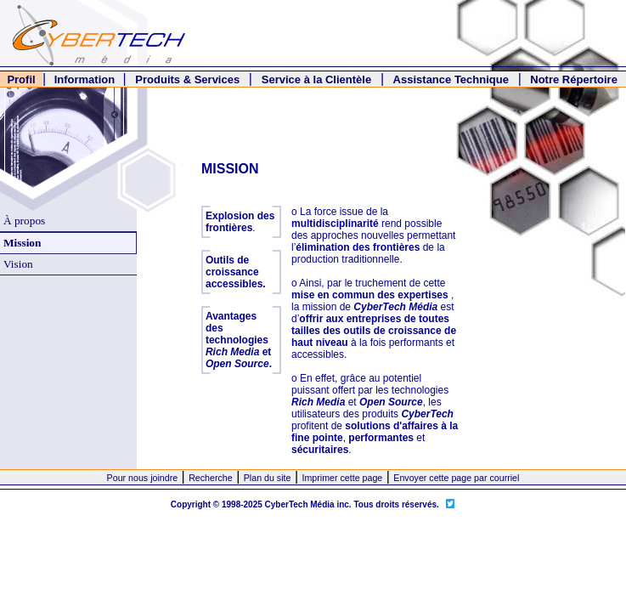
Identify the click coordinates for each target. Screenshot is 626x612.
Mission (22, 242)
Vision (18, 264)
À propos (24, 220)
